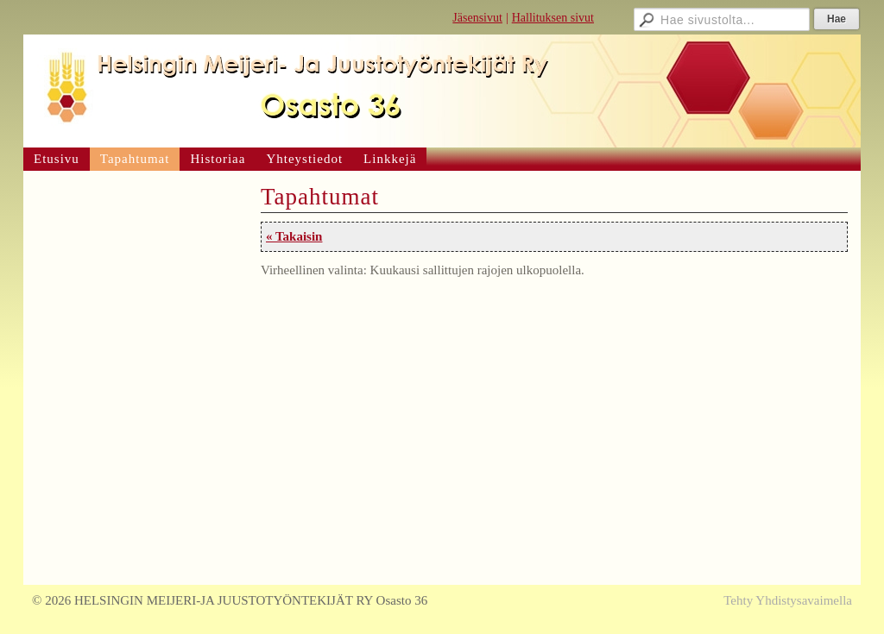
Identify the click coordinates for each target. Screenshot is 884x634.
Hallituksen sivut (553, 17)
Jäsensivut (477, 17)
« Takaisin (294, 236)
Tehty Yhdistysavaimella (787, 600)
